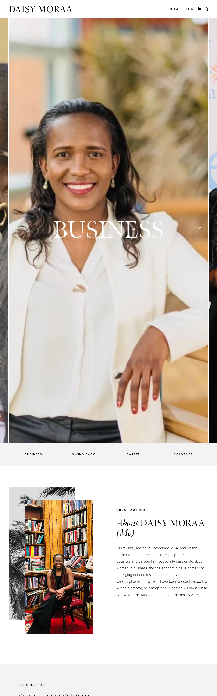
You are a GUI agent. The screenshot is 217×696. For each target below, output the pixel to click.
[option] (109, 230)
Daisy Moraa (40, 9)
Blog (189, 9)
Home (175, 9)
